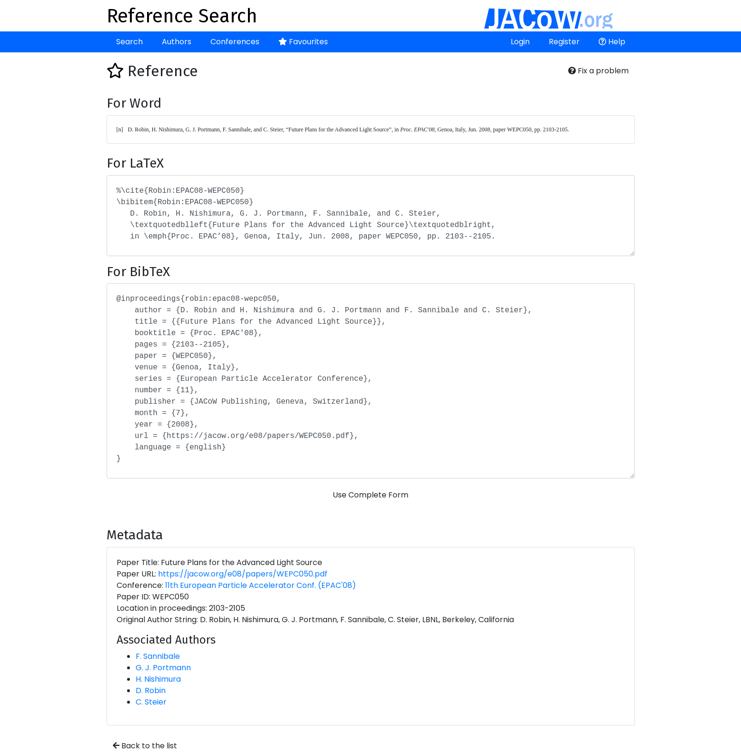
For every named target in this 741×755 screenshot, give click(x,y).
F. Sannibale (158, 656)
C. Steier (151, 701)
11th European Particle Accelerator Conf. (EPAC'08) (260, 585)
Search (129, 41)
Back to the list (145, 745)
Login (520, 41)
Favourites (303, 41)
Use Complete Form (370, 494)
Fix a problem (598, 70)
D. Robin (151, 690)
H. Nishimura (158, 679)
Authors (176, 41)
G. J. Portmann (163, 667)
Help (612, 41)
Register (564, 41)
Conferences (234, 41)
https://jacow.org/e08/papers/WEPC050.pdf (242, 573)
